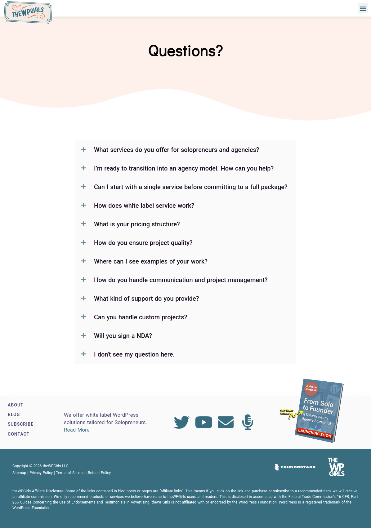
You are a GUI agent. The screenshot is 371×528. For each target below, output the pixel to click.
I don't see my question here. (134, 354)
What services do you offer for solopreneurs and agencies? (176, 149)
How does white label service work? (144, 205)
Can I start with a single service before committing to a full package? (191, 187)
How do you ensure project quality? (143, 242)
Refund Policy (99, 473)
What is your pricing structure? (137, 224)
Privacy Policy (41, 473)
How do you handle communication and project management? (181, 280)
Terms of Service (70, 473)
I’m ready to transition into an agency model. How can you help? (184, 168)
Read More (77, 430)
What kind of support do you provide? (146, 298)
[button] (363, 8)
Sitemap (19, 473)
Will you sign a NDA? (123, 335)
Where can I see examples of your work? (151, 261)
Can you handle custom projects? (140, 317)
